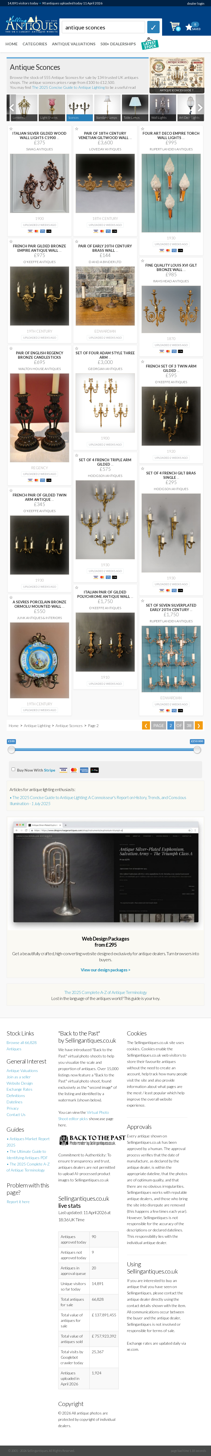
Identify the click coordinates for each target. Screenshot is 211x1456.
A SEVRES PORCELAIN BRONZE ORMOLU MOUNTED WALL (39, 604)
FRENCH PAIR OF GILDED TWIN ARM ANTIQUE (39, 497)
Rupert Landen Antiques (171, 149)
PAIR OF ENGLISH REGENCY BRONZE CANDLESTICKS (39, 355)
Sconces (73, 117)
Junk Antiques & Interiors (39, 618)
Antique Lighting (37, 725)
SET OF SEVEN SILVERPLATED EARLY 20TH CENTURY (171, 607)
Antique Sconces (69, 725)
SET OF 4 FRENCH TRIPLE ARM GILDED (105, 462)
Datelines (15, 1101)
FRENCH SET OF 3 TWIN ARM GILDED (171, 368)
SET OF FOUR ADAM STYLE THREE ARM (105, 355)
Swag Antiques (39, 149)
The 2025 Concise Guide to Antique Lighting (68, 87)
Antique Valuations (73, 44)
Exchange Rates (19, 1089)
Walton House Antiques (39, 369)
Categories (35, 44)
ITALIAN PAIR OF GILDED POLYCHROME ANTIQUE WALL (105, 594)
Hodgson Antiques (105, 476)
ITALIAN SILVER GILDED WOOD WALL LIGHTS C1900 (39, 135)
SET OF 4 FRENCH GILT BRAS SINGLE (171, 475)
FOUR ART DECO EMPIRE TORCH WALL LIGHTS (171, 135)
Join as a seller (19, 1076)
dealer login (195, 3)
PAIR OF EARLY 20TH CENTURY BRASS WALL (105, 248)
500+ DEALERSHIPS (118, 44)
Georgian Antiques (105, 369)
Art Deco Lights (189, 117)
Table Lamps (132, 117)
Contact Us (16, 1114)
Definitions (16, 1095)
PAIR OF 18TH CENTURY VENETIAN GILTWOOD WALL (105, 135)
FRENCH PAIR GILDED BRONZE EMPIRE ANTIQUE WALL (39, 248)
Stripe (49, 770)
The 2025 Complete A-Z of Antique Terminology (105, 992)
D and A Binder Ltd (105, 262)
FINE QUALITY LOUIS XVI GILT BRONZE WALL (171, 267)
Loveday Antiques (105, 149)
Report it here (18, 1201)
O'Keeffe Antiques (39, 262)
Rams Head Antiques (171, 281)
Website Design (20, 1083)
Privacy (13, 1108)
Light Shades (48, 117)
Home (11, 44)
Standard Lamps (106, 117)
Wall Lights (158, 117)
